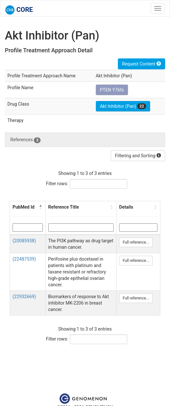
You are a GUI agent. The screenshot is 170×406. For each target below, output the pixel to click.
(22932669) (24, 296)
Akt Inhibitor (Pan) (123, 106)
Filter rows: (57, 183)
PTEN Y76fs (112, 89)
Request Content (141, 63)
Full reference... (136, 242)
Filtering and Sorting (138, 155)
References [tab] (25, 140)
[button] (41, 207)
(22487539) (24, 259)
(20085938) (24, 240)
